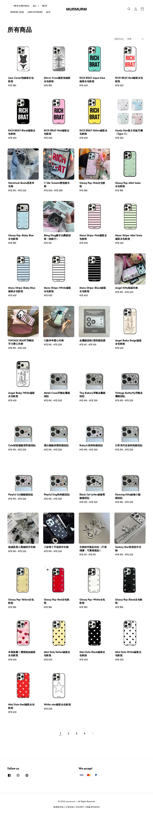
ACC (48, 12)
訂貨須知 (70, 807)
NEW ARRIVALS (21, 5)
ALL (34, 5)
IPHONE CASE (17, 12)
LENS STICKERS (35, 12)
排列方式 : (119, 39)
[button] (129, 9)
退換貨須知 (58, 807)
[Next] (92, 733)
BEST (44, 5)
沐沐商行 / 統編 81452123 (88, 807)
